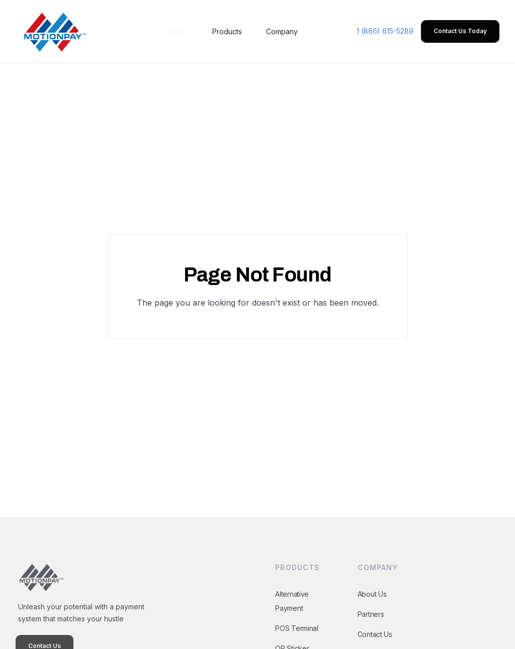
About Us (371, 602)
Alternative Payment (292, 609)
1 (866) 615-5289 (385, 31)
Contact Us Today (460, 31)
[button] (227, 32)
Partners (370, 622)
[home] (53, 31)
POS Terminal (296, 636)
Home (178, 31)
